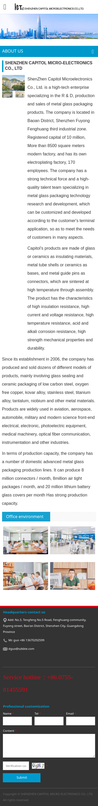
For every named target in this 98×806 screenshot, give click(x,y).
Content (10, 731)
